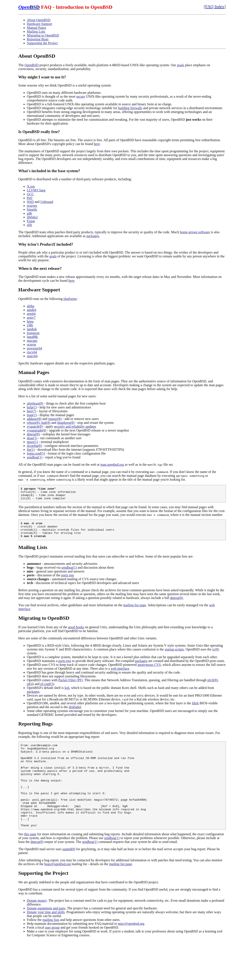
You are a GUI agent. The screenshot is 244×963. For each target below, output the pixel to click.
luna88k (32, 337)
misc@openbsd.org (131, 946)
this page (30, 856)
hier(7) (31, 411)
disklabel (75, 713)
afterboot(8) (35, 403)
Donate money (37, 923)
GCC (30, 194)
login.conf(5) (36, 453)
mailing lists (50, 942)
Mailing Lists (36, 31)
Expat (31, 221)
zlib (29, 225)
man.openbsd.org (112, 464)
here (97, 144)
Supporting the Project (42, 43)
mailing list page (134, 611)
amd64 (31, 310)
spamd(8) (68, 871)
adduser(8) (34, 419)
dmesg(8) (33, 434)
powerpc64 (34, 348)
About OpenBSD (39, 20)
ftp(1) (31, 449)
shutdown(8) (65, 422)
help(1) (32, 407)
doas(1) (32, 438)
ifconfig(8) (34, 446)
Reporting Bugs (38, 39)
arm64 (31, 314)
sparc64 (32, 356)
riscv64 (32, 352)
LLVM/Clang (36, 190)
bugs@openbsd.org (57, 886)
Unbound (46, 202)
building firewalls (130, 108)
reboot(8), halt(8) (39, 422)
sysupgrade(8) (36, 430)
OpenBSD (31, 65)
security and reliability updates (75, 426)
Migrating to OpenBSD (43, 35)
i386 (30, 325)
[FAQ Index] (215, 6)
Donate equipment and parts (46, 930)
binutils (32, 209)
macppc (32, 340)
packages (92, 236)
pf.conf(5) (47, 689)
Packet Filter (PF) (70, 686)
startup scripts (174, 655)
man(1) (32, 415)
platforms (70, 299)
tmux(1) (32, 442)
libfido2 (32, 217)
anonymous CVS (149, 670)
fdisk (195, 709)
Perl (30, 198)
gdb (29, 213)
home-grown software (195, 232)
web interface (120, 674)
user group (52, 950)
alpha (30, 306)
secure (80, 96)
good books (76, 633)
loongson (33, 333)
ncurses (32, 205)
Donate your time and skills (46, 934)
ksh (67, 693)
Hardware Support (39, 24)
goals (180, 65)
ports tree (67, 581)
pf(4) (30, 689)
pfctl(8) (212, 686)
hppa (30, 321)
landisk (32, 329)
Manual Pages (36, 27)
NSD (30, 202)
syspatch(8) (35, 426)
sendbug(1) (34, 457)
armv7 (31, 317)
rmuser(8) (55, 419)
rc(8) (215, 655)
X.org (31, 186)
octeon (31, 344)
